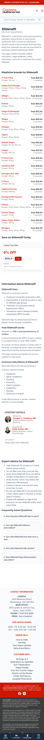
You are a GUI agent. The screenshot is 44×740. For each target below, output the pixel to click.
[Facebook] (19, 693)
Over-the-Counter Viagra (22, 670)
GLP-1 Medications (22, 665)
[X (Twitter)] (24, 693)
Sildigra (5, 96)
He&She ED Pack (9, 189)
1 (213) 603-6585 (25, 613)
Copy (18, 259)
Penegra (5, 127)
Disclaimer (18, 690)
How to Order (22, 640)
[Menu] (42, 11)
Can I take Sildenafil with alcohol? (20, 548)
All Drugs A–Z (22, 659)
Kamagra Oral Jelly (10, 173)
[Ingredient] (27, 736)
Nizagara (6, 228)
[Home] (5, 736)
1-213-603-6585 (33, 2)
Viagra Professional (10, 111)
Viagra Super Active (11, 220)
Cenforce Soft (8, 166)
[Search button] (39, 19)
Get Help (22, 642)
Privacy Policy (8, 690)
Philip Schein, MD (20, 429)
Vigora (5, 134)
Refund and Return (22, 648)
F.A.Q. (25, 690)
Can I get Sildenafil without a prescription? (17, 526)
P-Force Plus (7, 78)
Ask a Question (25, 616)
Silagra (5, 119)
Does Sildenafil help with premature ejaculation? (20, 558)
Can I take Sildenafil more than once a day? (21, 538)
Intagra (5, 150)
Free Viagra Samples (22, 645)
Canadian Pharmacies (22, 679)
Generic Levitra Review (22, 673)
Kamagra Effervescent (12, 197)
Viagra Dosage (22, 667)
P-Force (5, 181)
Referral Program (35, 690)
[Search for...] (19, 19)
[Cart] (38, 736)
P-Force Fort (7, 158)
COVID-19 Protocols (22, 676)
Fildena (5, 204)
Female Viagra (8, 212)
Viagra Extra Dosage (11, 85)
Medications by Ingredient (21, 662)
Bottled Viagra (8, 142)
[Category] (16, 736)
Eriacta (5, 103)
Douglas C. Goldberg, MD (24, 418)
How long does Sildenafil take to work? (22, 516)
